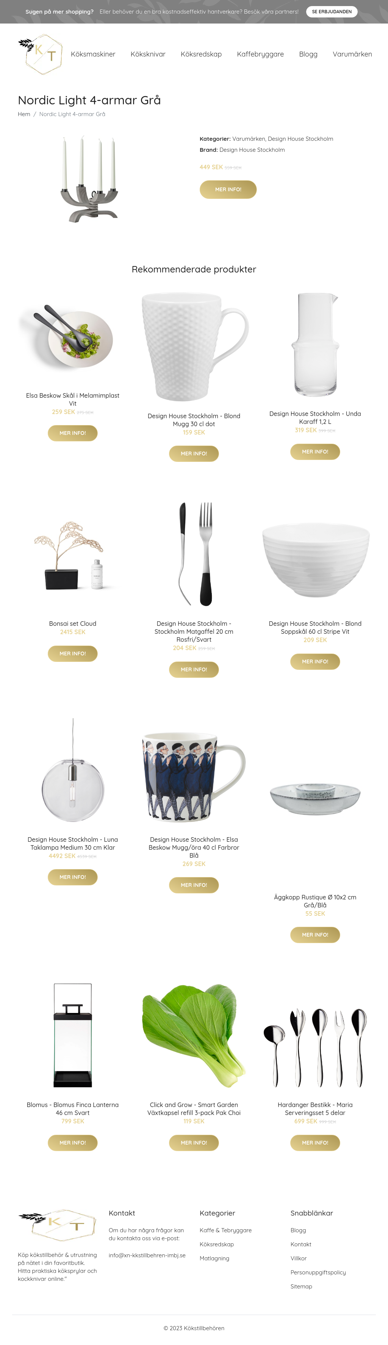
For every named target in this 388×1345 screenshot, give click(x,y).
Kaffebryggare (260, 56)
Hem (24, 117)
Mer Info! (228, 193)
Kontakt (301, 1248)
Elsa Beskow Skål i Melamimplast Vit (73, 403)
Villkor (299, 1262)
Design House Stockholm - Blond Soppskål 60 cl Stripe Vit (315, 631)
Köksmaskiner (93, 56)
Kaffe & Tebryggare (226, 1234)
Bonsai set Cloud (73, 628)
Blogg (308, 56)
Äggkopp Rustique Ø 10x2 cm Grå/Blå (315, 905)
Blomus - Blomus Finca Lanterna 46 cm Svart (73, 1113)
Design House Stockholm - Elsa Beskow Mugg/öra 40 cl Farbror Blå (194, 851)
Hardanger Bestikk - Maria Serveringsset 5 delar (315, 1113)
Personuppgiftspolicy (318, 1276)
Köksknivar (148, 56)
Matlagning (214, 1262)
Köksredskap (201, 56)
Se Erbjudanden (332, 11)
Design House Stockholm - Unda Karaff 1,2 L (315, 422)
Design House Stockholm (300, 142)
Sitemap (301, 1290)
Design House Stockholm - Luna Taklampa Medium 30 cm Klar (73, 847)
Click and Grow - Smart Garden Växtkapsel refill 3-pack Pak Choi (194, 1113)
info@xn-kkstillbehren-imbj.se (147, 1259)
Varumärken (352, 56)
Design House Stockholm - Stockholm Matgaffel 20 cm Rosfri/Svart (194, 635)
